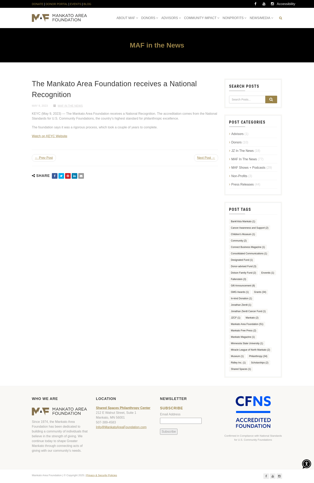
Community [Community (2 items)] (239, 240)
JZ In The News (242, 150)
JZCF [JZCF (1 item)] (235, 317)
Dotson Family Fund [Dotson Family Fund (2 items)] (243, 272)
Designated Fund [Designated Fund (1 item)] (242, 260)
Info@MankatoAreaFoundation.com (121, 427)
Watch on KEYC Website (49, 136)
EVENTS (75, 4)
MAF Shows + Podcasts (248, 167)
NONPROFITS (233, 18)
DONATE (38, 4)
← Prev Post (44, 157)
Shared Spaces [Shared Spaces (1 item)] (241, 369)
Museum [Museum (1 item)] (237, 356)
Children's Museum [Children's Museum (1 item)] (243, 234)
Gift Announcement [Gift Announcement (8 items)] (243, 285)
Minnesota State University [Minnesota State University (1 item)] (247, 343)
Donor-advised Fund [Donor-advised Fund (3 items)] (243, 266)
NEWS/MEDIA (260, 18)
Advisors (237, 134)
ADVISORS (169, 18)
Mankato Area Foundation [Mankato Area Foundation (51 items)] (247, 324)
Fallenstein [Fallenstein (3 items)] (238, 279)
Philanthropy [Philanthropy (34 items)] (258, 356)
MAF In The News (70, 105)
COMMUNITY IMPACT (200, 18)
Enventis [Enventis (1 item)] (267, 272)
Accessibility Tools (281, 5)
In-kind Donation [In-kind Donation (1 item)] (241, 298)
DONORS (148, 18)
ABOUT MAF (126, 18)
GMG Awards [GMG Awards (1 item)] (240, 292)
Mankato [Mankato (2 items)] (252, 317)
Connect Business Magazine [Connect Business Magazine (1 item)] (248, 247)
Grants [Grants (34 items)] (260, 292)
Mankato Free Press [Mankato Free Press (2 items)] (243, 330)
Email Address (170, 414)
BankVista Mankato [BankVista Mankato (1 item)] (243, 221)
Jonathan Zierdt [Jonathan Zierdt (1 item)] (241, 304)
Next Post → (206, 157)
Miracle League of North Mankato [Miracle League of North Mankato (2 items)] (250, 349)
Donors (236, 142)
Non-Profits (239, 176)
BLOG (87, 4)
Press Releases (242, 184)
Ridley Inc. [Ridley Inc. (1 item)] (238, 362)
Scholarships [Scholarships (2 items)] (259, 362)
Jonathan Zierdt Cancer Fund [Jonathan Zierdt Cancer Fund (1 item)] (248, 311)
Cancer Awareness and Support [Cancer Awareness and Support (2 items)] (249, 227)
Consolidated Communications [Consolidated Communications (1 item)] (249, 253)
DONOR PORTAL (57, 4)
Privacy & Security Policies (101, 475)
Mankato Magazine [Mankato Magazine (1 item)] (243, 337)
